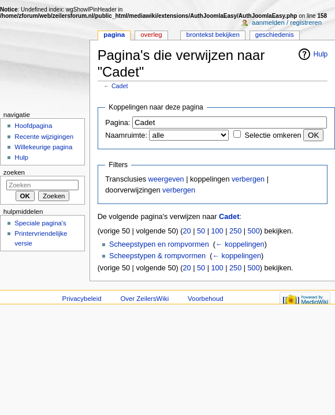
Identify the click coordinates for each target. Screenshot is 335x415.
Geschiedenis (274, 34)
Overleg (151, 34)
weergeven (166, 179)
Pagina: (117, 123)
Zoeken (14, 172)
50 (201, 231)
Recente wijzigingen (43, 136)
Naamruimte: (126, 135)
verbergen (248, 179)
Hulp (321, 54)
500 (254, 231)
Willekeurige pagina (43, 147)
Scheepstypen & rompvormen (157, 256)
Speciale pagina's (40, 223)
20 (187, 231)
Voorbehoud (206, 298)
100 (217, 231)
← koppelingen (240, 244)
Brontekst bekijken (213, 34)
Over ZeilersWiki (144, 298)
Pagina (114, 34)
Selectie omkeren (273, 135)
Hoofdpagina (33, 125)
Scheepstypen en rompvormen (159, 244)
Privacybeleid (82, 298)
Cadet (119, 85)
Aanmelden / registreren (287, 22)
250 (235, 231)
